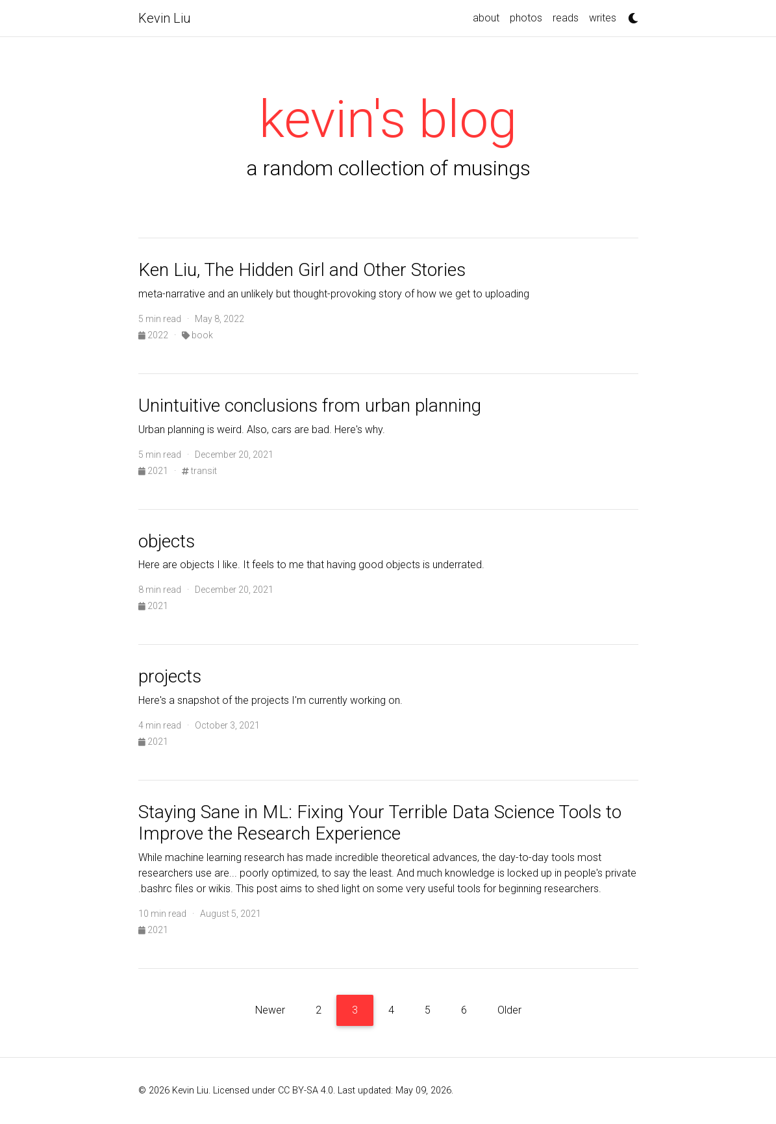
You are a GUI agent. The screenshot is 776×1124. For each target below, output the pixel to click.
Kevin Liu (164, 18)
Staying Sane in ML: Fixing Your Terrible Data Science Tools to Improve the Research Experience (379, 823)
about (486, 18)
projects (169, 676)
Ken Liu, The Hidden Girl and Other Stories (302, 270)
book (197, 335)
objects (166, 541)
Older (509, 1010)
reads (566, 18)
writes (602, 18)
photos (526, 18)
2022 (154, 335)
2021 (154, 471)
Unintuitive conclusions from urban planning (309, 405)
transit (199, 471)
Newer (270, 1010)
